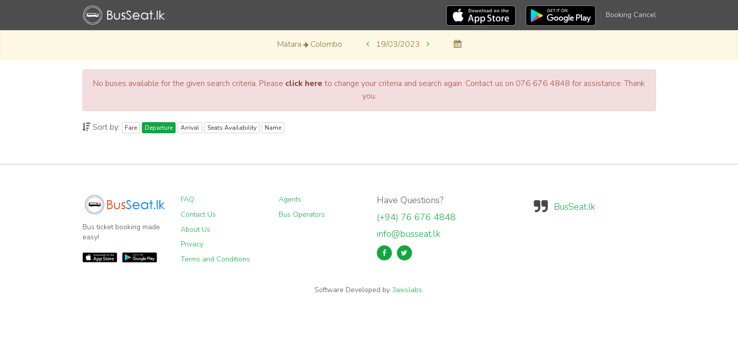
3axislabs (407, 290)
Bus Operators (302, 214)
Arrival (190, 128)
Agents (290, 199)
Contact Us (198, 214)
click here (303, 83)
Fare (131, 128)
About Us (195, 229)
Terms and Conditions (215, 259)
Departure (159, 128)
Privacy (192, 244)
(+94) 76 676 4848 (416, 217)
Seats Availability (232, 128)
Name (273, 128)
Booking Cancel (631, 15)
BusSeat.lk (574, 207)
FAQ (187, 199)
